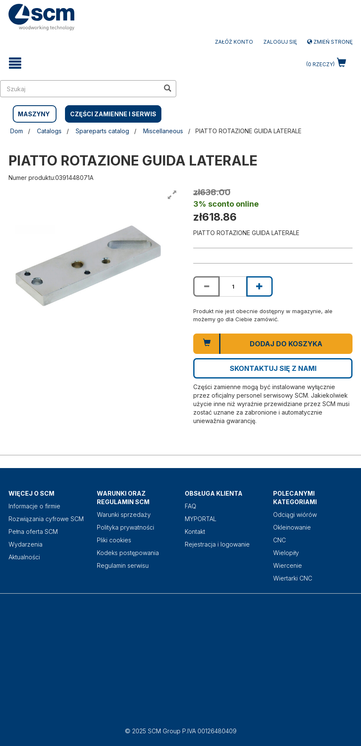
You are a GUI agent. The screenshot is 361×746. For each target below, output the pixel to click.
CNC (279, 540)
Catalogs (49, 131)
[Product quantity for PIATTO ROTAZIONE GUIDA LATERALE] (233, 286)
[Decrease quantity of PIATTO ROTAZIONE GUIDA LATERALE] (206, 286)
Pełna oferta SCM (33, 531)
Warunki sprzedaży (124, 514)
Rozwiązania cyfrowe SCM (46, 518)
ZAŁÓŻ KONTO (234, 42)
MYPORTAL (201, 518)
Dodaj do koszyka (286, 343)
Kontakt (195, 531)
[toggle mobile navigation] (15, 63)
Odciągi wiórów (295, 514)
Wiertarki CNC (292, 578)
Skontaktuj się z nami (273, 368)
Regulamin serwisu (123, 565)
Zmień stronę (330, 42)
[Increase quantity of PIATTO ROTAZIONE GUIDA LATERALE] (259, 286)
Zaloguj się (280, 42)
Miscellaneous (163, 131)
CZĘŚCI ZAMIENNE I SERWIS (113, 114)
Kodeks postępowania (128, 552)
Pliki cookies (114, 540)
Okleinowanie (292, 527)
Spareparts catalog (102, 131)
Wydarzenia (25, 544)
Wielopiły (286, 552)
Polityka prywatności (125, 527)
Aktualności (24, 557)
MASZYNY (34, 114)
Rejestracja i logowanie (217, 544)
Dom (16, 131)
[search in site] (79, 89)
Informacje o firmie (34, 506)
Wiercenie (287, 565)
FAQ (190, 506)
